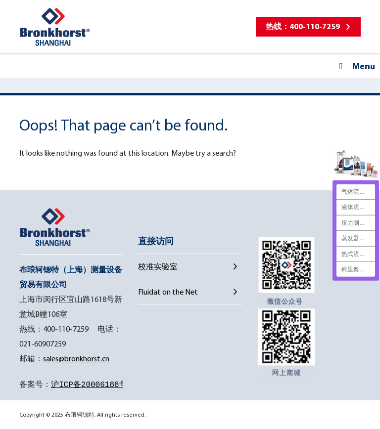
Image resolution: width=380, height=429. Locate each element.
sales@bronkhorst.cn (76, 358)
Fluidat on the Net (168, 292)
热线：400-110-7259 (303, 26)
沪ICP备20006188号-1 (94, 385)
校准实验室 (158, 266)
